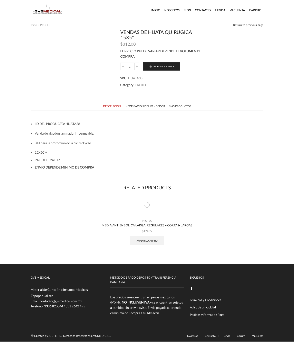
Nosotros (171, 10)
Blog (187, 10)
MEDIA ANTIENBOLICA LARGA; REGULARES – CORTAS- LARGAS (147, 225)
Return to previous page (248, 25)
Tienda (220, 10)
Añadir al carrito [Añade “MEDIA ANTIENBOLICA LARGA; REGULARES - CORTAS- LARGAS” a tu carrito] (147, 241)
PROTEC (46, 25)
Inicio (155, 10)
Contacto (203, 10)
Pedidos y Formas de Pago (208, 316)
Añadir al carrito (165, 66)
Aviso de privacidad (203, 308)
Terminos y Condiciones (206, 301)
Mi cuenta (237, 10)
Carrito (255, 10)
